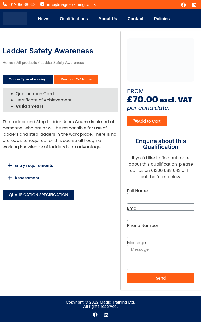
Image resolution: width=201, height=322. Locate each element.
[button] (60, 165)
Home (8, 62)
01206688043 (22, 4)
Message (136, 243)
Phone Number (142, 225)
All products (26, 62)
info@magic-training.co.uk (71, 4)
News (43, 18)
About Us (107, 18)
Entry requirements (33, 165)
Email (132, 208)
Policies (162, 18)
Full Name (137, 191)
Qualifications (74, 18)
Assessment (26, 178)
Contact (135, 18)
